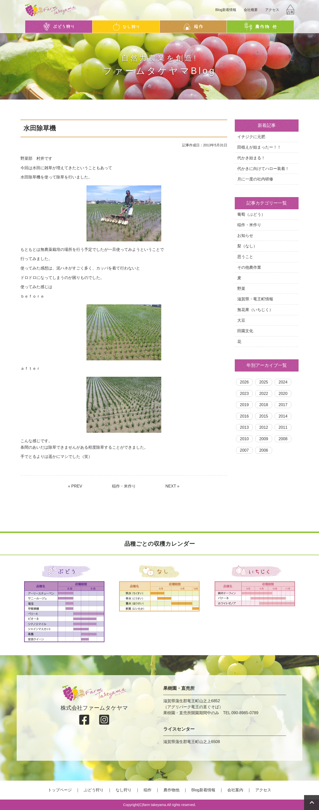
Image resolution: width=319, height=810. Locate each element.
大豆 (241, 320)
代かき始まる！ (251, 158)
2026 (244, 382)
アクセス (272, 10)
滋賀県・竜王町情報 (255, 299)
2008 (283, 439)
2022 (263, 393)
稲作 (148, 790)
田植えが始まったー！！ (259, 147)
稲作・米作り (124, 486)
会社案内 (235, 790)
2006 (263, 450)
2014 (283, 416)
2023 (244, 393)
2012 (263, 427)
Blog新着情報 (225, 10)
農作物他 (171, 790)
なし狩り (124, 790)
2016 (244, 416)
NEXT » (172, 486)
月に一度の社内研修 (255, 179)
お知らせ (245, 235)
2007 (244, 450)
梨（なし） (247, 246)
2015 (263, 416)
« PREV (75, 486)
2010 (244, 439)
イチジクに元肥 (251, 137)
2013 (244, 427)
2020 (283, 393)
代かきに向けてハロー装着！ (263, 168)
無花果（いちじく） (255, 310)
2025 (263, 382)
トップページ (60, 790)
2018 (263, 405)
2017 (283, 405)
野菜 (241, 288)
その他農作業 (249, 267)
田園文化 (245, 331)
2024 (283, 382)
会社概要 (251, 10)
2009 (263, 439)
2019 (244, 405)
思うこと (245, 257)
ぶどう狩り (94, 790)
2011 (283, 427)
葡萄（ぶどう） (251, 214)
